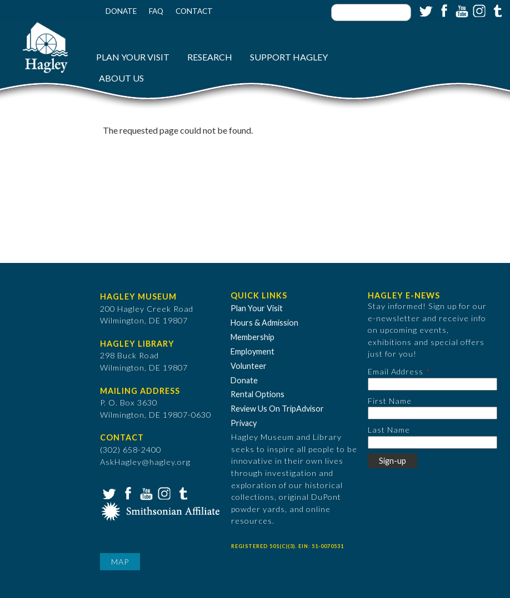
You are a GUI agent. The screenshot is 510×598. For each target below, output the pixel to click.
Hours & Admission (264, 322)
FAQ (156, 11)
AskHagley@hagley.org (145, 462)
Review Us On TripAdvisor (277, 408)
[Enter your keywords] (371, 12)
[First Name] (432, 413)
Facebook (442, 10)
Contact (194, 11)
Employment (252, 351)
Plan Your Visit (132, 57)
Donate (121, 11)
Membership (252, 337)
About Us (121, 78)
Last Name (389, 429)
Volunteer (249, 366)
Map (120, 561)
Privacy (244, 423)
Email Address (395, 371)
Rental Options (257, 394)
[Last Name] (432, 442)
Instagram (478, 10)
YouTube (460, 10)
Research (209, 57)
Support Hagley (289, 57)
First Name (390, 401)
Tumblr (496, 10)
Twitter (425, 10)
